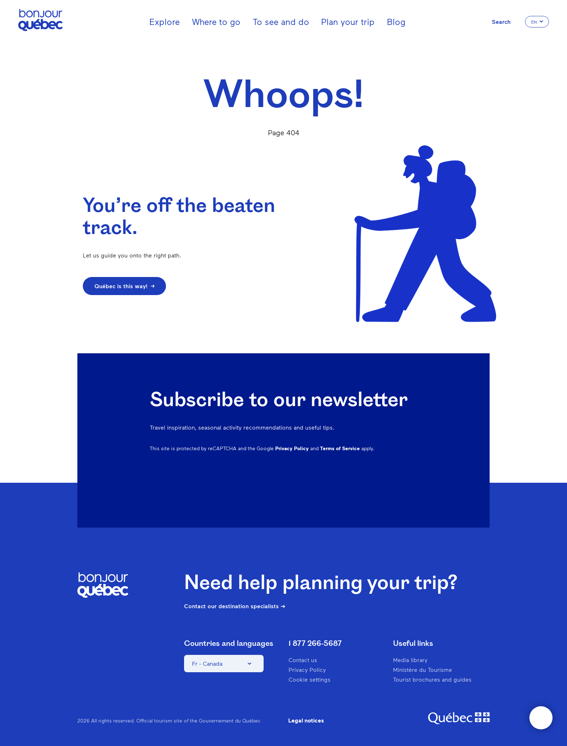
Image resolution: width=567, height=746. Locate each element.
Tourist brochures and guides (432, 679)
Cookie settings (310, 679)
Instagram (337, 487)
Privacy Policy (292, 448)
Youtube (412, 487)
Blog (396, 21)
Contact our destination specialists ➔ (234, 606)
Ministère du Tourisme (422, 669)
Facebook (318, 487)
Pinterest (356, 487)
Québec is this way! (124, 285)
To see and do (281, 21)
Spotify (375, 487)
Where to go (216, 21)
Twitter (393, 487)
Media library (410, 659)
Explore (164, 21)
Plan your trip (348, 21)
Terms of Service (340, 448)
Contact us (303, 659)
